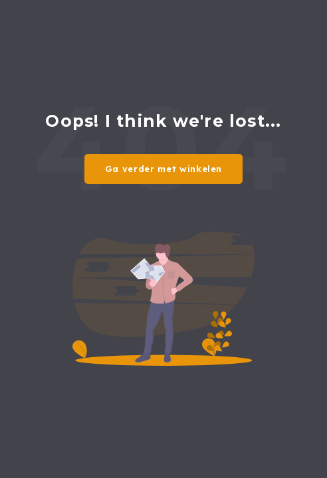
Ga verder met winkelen (163, 168)
